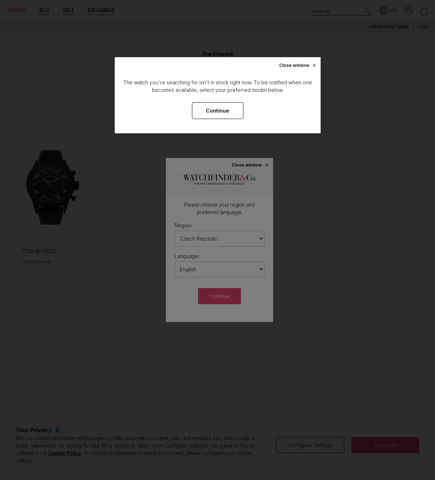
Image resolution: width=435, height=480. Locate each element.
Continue (217, 111)
